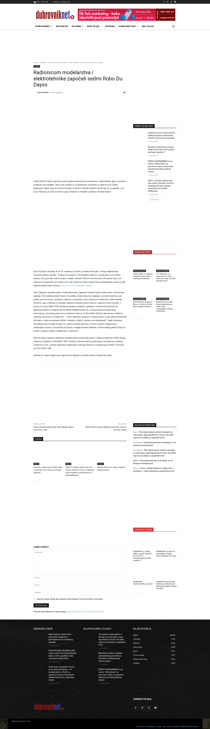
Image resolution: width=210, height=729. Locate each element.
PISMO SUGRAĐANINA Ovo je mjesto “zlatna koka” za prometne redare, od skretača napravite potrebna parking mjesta (160, 166)
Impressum (140, 726)
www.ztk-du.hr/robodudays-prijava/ (76, 285)
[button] (173, 26)
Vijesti (36, 464)
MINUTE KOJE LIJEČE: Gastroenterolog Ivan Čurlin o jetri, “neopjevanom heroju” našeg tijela (164, 306)
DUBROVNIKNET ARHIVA (189, 726)
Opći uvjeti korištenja (171, 726)
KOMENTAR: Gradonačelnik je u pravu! (143, 583)
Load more (155, 199)
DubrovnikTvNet (139, 271)
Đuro (135, 460)
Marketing (150, 726)
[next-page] (39, 481)
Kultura (100, 464)
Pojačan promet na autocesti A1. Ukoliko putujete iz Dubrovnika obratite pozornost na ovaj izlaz (161, 135)
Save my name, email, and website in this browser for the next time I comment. (70, 599)
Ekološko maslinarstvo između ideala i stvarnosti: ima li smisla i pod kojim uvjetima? (47, 470)
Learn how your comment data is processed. (85, 612)
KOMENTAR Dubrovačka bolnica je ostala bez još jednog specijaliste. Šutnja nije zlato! (166, 585)
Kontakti (158, 726)
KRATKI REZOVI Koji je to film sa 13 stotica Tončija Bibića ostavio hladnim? (142, 304)
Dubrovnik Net (43, 92)
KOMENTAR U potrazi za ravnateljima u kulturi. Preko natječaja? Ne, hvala (166, 553)
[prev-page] (35, 481)
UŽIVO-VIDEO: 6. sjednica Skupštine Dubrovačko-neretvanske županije (143, 276)
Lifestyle (43, 62)
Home (35, 62)
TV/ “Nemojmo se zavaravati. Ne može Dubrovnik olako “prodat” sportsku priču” (166, 277)
